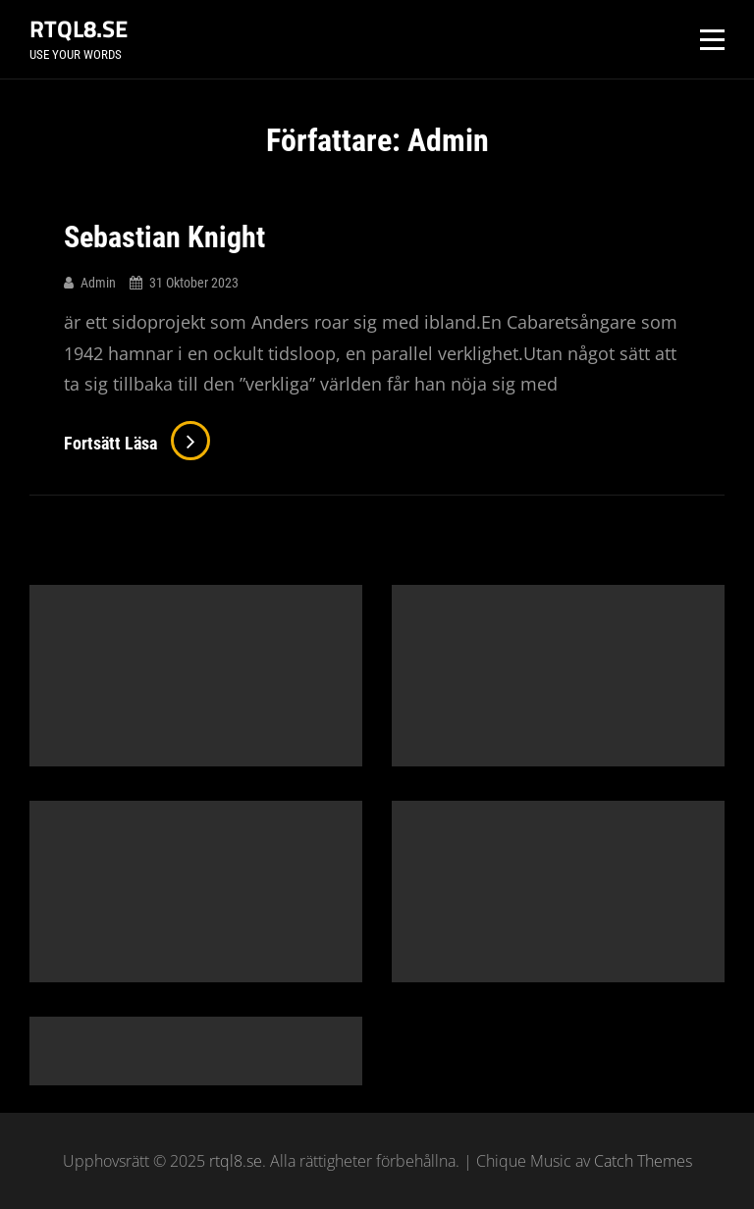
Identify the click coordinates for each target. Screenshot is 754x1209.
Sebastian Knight (164, 237)
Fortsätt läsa (137, 443)
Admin (98, 282)
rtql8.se (78, 28)
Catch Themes (643, 1161)
